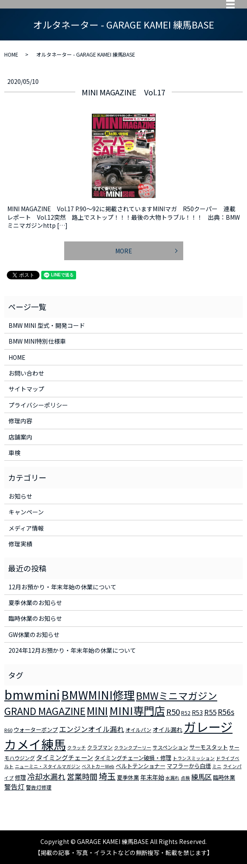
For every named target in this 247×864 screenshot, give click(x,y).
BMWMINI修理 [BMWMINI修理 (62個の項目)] (98, 695)
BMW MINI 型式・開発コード (47, 325)
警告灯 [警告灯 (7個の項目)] (14, 786)
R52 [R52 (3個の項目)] (185, 712)
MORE (123, 251)
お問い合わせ (26, 373)
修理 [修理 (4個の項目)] (20, 777)
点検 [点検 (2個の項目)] (185, 778)
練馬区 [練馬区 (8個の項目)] (201, 777)
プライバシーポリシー (38, 405)
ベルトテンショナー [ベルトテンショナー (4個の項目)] (140, 766)
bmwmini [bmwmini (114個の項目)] (32, 694)
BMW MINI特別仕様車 (37, 341)
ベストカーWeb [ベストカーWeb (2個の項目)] (98, 766)
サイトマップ (26, 389)
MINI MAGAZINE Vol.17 (123, 92)
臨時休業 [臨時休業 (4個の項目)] (224, 777)
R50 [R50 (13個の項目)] (173, 711)
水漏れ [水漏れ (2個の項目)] (172, 778)
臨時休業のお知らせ (35, 618)
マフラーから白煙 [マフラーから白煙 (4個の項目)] (189, 766)
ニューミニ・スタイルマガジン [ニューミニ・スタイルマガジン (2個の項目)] (47, 766)
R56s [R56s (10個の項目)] (226, 711)
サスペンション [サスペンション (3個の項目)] (170, 747)
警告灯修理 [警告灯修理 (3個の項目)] (38, 787)
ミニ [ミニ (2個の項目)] (216, 766)
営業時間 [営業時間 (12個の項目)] (82, 776)
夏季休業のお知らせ (35, 602)
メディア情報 (26, 528)
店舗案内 (20, 437)
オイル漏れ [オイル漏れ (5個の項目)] (167, 729)
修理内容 (20, 420)
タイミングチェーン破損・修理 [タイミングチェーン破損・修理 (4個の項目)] (132, 758)
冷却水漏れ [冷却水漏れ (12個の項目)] (46, 776)
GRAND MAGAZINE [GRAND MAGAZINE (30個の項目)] (44, 711)
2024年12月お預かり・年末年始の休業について (72, 650)
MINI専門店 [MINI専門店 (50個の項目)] (137, 710)
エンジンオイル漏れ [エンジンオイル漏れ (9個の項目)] (91, 729)
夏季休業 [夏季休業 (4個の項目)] (128, 777)
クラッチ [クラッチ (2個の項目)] (76, 747)
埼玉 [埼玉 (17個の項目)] (107, 776)
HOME (11, 54)
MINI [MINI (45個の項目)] (97, 710)
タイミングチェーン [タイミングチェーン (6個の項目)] (64, 757)
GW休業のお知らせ (34, 634)
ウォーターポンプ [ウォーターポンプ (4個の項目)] (36, 730)
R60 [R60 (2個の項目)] (8, 730)
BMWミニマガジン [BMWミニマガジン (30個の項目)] (176, 696)
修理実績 (20, 544)
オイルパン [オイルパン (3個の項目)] (138, 729)
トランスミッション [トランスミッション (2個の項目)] (194, 758)
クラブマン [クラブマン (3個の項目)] (100, 747)
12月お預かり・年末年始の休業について (62, 587)
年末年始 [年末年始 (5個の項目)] (152, 777)
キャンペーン (26, 512)
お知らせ (20, 496)
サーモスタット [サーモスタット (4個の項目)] (208, 747)
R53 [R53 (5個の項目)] (197, 712)
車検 (14, 452)
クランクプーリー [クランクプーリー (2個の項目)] (132, 747)
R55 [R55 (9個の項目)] (210, 712)
